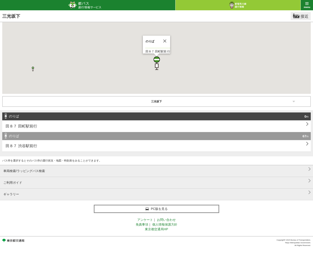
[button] (156, 63)
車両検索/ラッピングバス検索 (157, 169)
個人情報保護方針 (164, 224)
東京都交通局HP (156, 229)
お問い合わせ (166, 220)
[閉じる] (164, 41)
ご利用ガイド (157, 181)
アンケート (145, 220)
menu (307, 5)
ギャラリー (157, 192)
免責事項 (142, 224)
